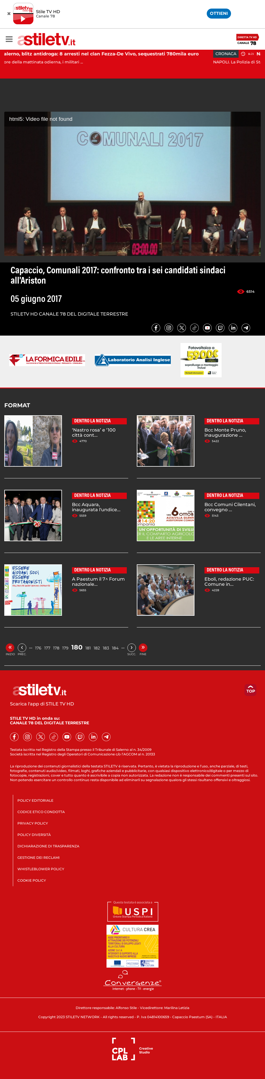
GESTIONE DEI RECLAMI (38, 857)
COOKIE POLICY (31, 880)
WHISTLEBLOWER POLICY (40, 869)
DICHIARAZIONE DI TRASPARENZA (48, 846)
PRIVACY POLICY (32, 823)
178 (56, 648)
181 (88, 648)
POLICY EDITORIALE (35, 800)
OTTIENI (219, 13)
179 (65, 648)
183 (106, 648)
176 (38, 648)
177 (47, 648)
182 (97, 648)
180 (77, 647)
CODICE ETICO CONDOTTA (41, 812)
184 (115, 648)
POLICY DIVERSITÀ (34, 835)
